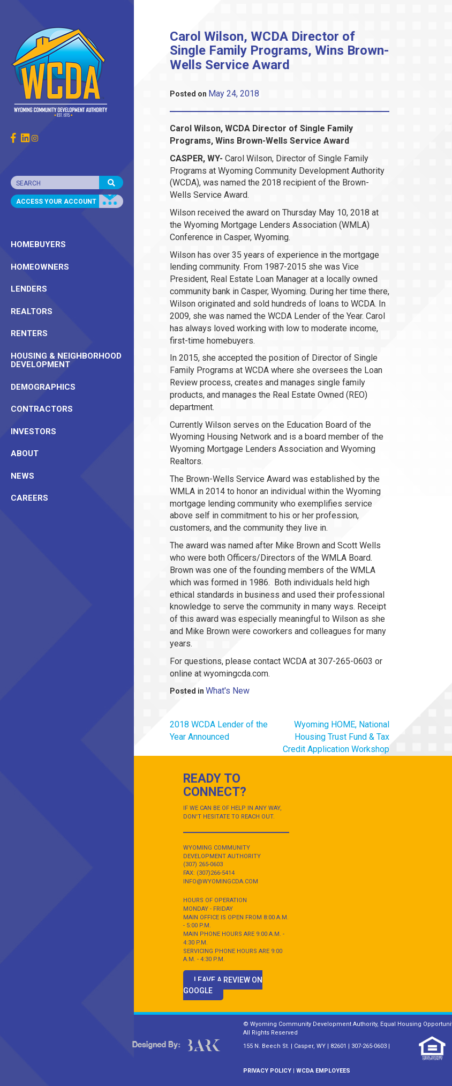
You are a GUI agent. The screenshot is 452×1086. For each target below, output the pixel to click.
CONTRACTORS (42, 409)
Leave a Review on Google (222, 985)
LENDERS (29, 289)
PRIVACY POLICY (267, 1070)
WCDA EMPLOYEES (323, 1070)
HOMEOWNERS (40, 267)
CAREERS (29, 498)
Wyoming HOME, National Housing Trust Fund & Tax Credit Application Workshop (336, 736)
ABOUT (25, 453)
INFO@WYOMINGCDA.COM (220, 881)
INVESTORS (33, 431)
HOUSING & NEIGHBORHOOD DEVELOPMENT (66, 360)
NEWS (22, 476)
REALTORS (31, 311)
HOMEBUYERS (38, 244)
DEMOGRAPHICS (43, 387)
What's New (228, 691)
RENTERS (29, 333)
